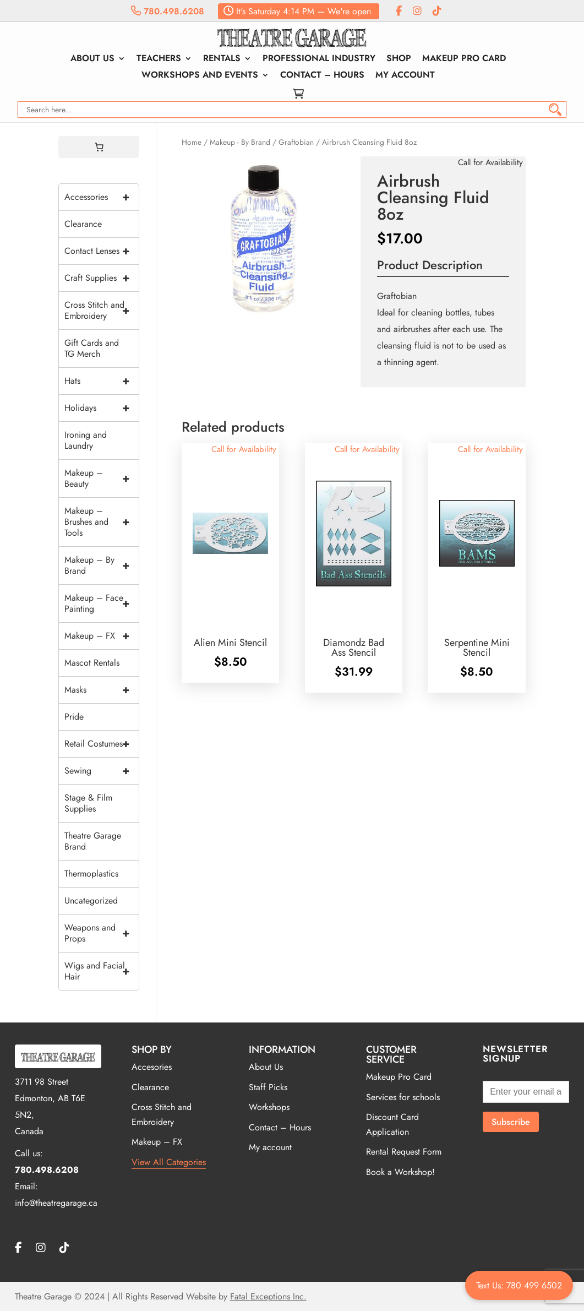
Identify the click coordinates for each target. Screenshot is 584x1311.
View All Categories (169, 1162)
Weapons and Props (101, 933)
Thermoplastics (91, 873)
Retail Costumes (101, 744)
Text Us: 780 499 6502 (519, 1285)
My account (405, 76)
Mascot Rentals (91, 662)
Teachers (159, 59)
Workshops (269, 1107)
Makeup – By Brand (101, 565)
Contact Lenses (101, 251)
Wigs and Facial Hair (101, 971)
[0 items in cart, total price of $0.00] (99, 147)
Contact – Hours (322, 76)
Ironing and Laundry (85, 440)
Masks (101, 690)
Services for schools (403, 1097)
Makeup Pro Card (464, 59)
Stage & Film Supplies (88, 803)
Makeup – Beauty (101, 478)
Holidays (101, 408)
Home (191, 142)
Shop (398, 59)
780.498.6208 (167, 11)
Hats (101, 381)
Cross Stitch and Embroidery (101, 310)
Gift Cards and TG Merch (91, 348)
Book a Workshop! (400, 1172)
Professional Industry (319, 59)
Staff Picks (268, 1087)
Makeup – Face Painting (101, 603)
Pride (74, 716)
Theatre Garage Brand (92, 841)
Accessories (101, 197)
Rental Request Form (403, 1151)
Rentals (222, 59)
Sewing (101, 771)
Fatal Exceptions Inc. (268, 1296)
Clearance (83, 223)
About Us (92, 59)
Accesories (152, 1066)
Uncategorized (91, 900)
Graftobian (296, 142)
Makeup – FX (101, 636)
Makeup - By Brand (240, 142)
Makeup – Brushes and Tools (101, 522)
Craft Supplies (101, 278)
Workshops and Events (199, 76)
